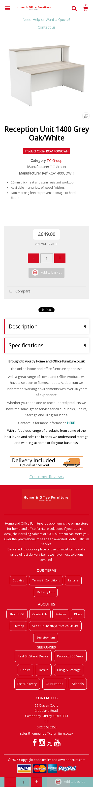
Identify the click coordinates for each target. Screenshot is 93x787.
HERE (71, 423)
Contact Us (39, 614)
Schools (78, 683)
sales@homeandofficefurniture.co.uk (46, 733)
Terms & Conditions (46, 580)
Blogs (78, 614)
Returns (73, 580)
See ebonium (45, 637)
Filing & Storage (69, 670)
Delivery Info (46, 592)
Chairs (25, 670)
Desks (43, 670)
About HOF (16, 614)
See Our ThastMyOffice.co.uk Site (55, 626)
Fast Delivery (27, 683)
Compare (19, 291)
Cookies (18, 580)
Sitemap (18, 626)
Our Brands (54, 683)
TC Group (54, 160)
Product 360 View (70, 656)
